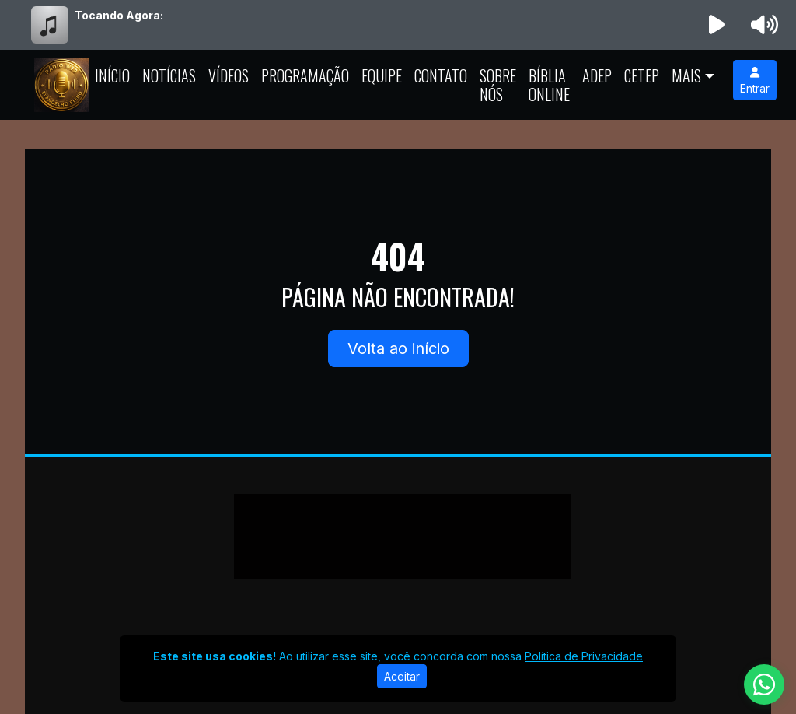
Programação (305, 75)
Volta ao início (398, 348)
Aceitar (402, 676)
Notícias (169, 75)
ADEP (597, 75)
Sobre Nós (498, 85)
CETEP (641, 75)
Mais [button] (686, 75)
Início (112, 75)
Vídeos (228, 75)
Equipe (381, 75)
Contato (440, 75)
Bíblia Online (549, 85)
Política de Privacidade (584, 656)
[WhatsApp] (764, 684)
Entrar (755, 81)
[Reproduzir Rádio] (717, 25)
